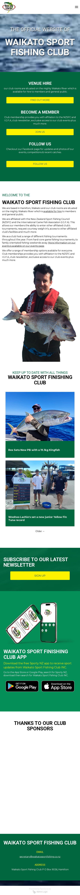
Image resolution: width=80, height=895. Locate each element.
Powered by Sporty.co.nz (40, 889)
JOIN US (40, 132)
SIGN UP (39, 575)
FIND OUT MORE (40, 100)
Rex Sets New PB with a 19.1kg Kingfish (34, 450)
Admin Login (40, 892)
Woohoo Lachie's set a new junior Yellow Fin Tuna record (37, 519)
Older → (40, 531)
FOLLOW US (40, 164)
